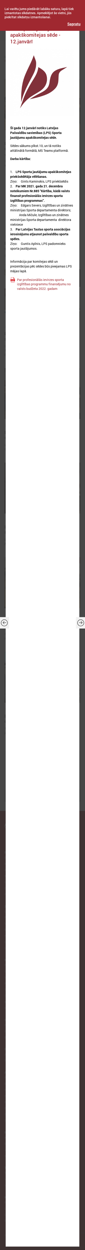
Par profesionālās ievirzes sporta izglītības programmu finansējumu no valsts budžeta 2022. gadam (44, 284)
